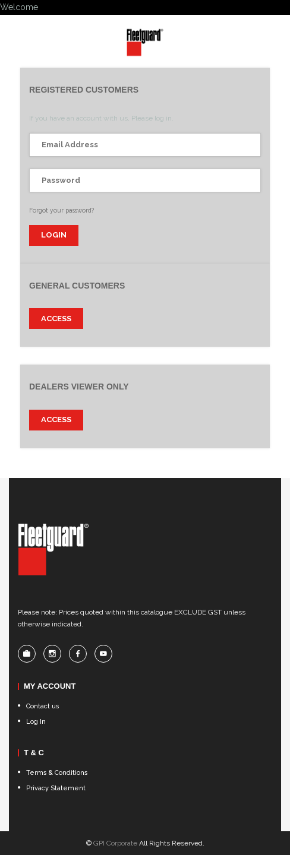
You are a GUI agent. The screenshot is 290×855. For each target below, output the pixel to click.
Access (56, 318)
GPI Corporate (115, 843)
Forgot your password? (61, 210)
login (54, 234)
